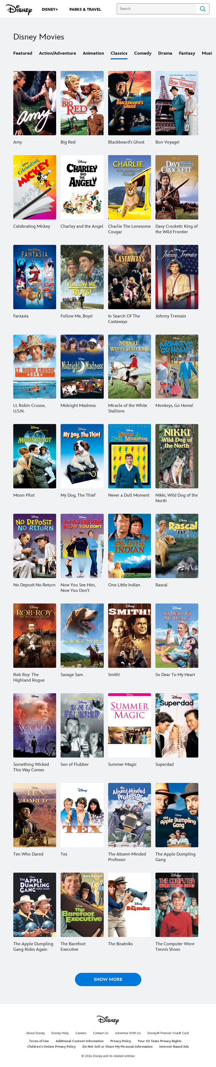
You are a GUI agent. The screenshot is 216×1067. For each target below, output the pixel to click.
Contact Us (100, 1033)
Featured (22, 53)
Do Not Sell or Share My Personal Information (117, 1047)
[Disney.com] (19, 9)
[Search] (156, 8)
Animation (93, 53)
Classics (119, 53)
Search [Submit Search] (202, 9)
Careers (81, 1033)
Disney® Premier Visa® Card (168, 1033)
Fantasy (187, 53)
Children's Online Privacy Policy (51, 1047)
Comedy (143, 53)
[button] (108, 979)
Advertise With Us (128, 1033)
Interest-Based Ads (174, 1047)
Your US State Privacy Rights (159, 1041)
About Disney (35, 1033)
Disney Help (60, 1033)
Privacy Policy (120, 1041)
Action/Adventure (57, 53)
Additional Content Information (80, 1041)
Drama (165, 53)
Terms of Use (39, 1041)
